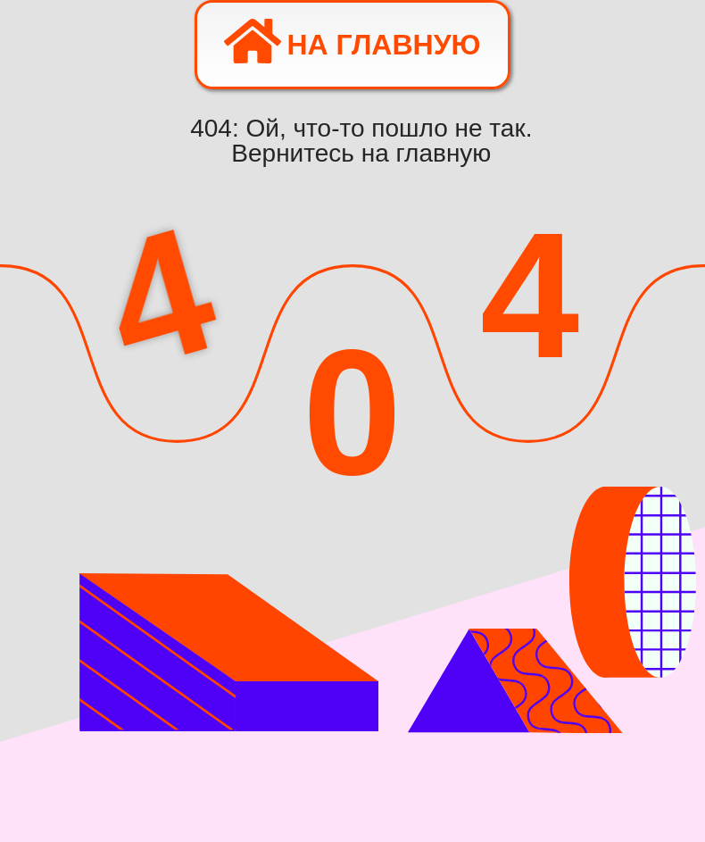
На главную (352, 41)
